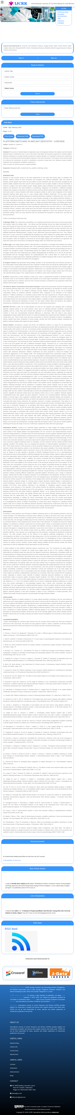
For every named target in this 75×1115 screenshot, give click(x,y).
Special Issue (14, 1054)
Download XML (23, 136)
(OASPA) (13, 1001)
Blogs (12, 1075)
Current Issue (14, 1050)
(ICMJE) (52, 1001)
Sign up (54, 58)
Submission (13, 1068)
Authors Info (13, 1047)
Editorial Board (14, 1072)
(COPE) (33, 999)
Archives (12, 1064)
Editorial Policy (14, 1043)
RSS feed (37, 939)
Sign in (21, 58)
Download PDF (38, 136)
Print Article (8, 136)
